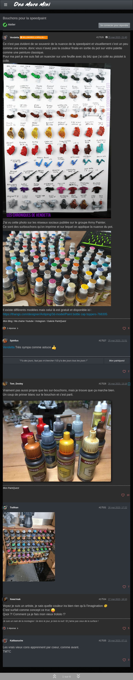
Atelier (11, 14)
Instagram (40, 311)
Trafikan (14, 498)
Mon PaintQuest (11, 478)
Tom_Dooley (16, 374)
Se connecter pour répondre (114, 15)
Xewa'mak (15, 589)
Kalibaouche (16, 631)
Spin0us (14, 331)
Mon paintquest (116, 351)
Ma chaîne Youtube (24, 311)
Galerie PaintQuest (56, 311)
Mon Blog (7, 311)
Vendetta (14, 28)
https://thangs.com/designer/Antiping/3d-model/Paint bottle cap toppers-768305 (55, 304)
